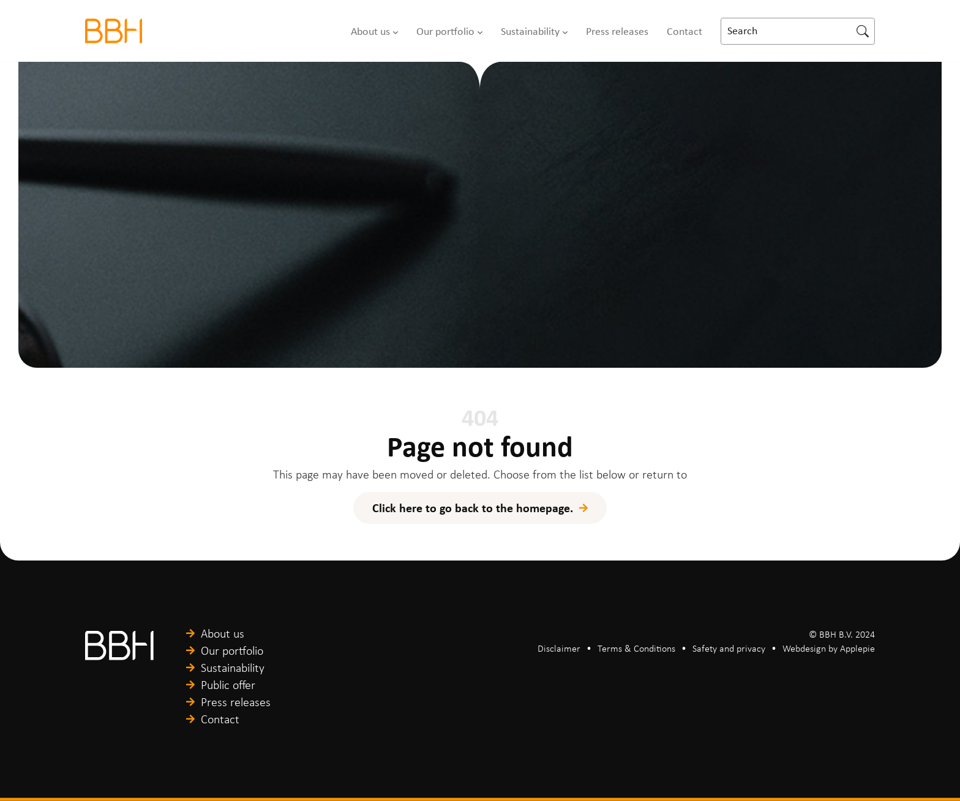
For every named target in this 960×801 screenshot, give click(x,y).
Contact (684, 31)
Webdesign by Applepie (828, 648)
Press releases (617, 31)
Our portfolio (445, 31)
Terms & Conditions (636, 648)
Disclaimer (559, 648)
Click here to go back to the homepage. (472, 507)
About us (370, 31)
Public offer (228, 684)
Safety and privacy (728, 648)
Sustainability (530, 31)
